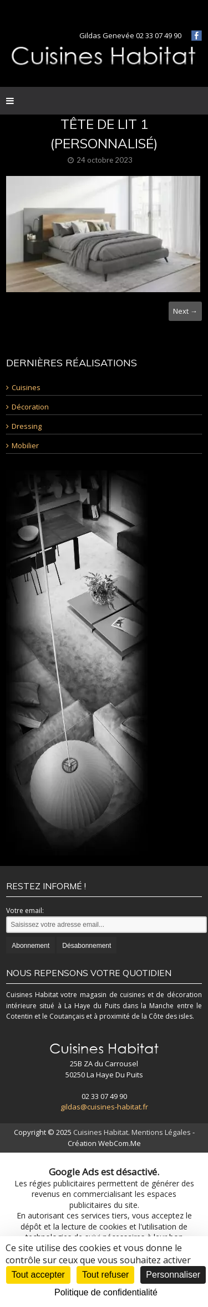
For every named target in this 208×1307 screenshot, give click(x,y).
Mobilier (25, 445)
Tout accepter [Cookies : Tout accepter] (38, 1274)
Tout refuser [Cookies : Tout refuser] (105, 1274)
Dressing (27, 426)
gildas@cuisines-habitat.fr (104, 1107)
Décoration (30, 407)
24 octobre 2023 (105, 159)
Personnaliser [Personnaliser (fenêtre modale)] (173, 1274)
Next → (185, 311)
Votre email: (25, 910)
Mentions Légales (161, 1132)
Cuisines (26, 387)
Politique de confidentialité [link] (106, 1292)
